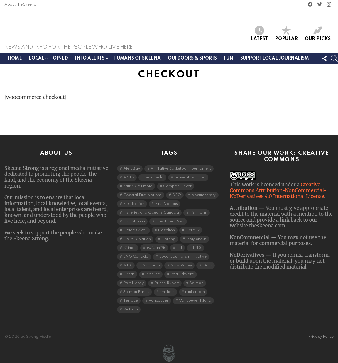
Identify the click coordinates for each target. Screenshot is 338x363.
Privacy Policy (321, 337)
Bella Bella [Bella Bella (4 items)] (154, 177)
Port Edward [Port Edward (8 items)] (182, 274)
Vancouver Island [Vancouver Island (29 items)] (195, 301)
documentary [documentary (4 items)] (204, 195)
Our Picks (318, 35)
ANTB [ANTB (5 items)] (128, 177)
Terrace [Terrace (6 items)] (130, 301)
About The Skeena (20, 4)
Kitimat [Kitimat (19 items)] (129, 248)
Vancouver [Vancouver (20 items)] (158, 301)
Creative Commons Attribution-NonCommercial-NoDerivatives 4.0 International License (278, 190)
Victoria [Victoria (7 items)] (130, 309)
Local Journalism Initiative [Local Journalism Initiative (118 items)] (183, 257)
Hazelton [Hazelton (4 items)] (166, 230)
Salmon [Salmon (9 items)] (196, 283)
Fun (228, 61)
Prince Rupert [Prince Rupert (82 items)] (166, 283)
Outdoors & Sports (192, 61)
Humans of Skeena (137, 61)
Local (36, 62)
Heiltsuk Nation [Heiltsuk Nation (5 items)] (137, 239)
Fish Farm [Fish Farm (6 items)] (198, 213)
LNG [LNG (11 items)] (197, 248)
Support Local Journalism (274, 61)
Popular (286, 35)
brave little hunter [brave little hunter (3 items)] (190, 177)
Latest (259, 35)
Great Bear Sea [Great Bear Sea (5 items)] (170, 221)
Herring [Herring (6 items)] (168, 239)
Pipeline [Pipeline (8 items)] (152, 274)
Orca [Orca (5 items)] (207, 265)
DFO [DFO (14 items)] (176, 195)
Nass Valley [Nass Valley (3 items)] (181, 265)
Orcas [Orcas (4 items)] (129, 274)
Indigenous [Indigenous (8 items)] (196, 239)
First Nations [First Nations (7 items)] (166, 204)
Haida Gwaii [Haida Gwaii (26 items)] (135, 230)
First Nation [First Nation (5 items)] (133, 204)
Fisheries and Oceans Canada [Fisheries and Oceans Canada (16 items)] (151, 213)
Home (14, 61)
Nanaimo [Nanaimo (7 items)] (151, 265)
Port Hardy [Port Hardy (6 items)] (133, 283)
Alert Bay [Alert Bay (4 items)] (131, 168)
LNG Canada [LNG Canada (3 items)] (135, 257)
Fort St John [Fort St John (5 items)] (134, 221)
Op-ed (60, 61)
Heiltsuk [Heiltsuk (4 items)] (192, 230)
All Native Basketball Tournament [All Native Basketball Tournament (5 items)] (181, 168)
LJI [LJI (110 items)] (179, 248)
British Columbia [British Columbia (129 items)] (138, 186)
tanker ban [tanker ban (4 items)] (195, 292)
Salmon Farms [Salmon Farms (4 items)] (136, 292)
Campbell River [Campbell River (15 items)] (177, 186)
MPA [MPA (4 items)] (127, 265)
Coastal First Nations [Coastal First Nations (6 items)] (142, 195)
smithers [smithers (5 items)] (167, 292)
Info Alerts (89, 62)
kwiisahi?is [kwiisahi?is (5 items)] (156, 248)
